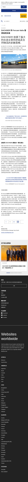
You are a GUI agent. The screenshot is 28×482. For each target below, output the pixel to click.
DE (10, 441)
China (2, 390)
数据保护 (3, 295)
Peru (2, 379)
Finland (3, 426)
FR (6, 420)
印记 (2, 293)
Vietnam (3, 411)
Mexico (2, 377)
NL (8, 420)
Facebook (4, 313)
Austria (2, 417)
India (2, 394)
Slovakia (3, 454)
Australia (3, 469)
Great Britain (4, 433)
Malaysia (3, 403)
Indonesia (3, 396)
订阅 (14, 285)
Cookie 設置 (4, 297)
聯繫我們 (3, 307)
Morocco (3, 360)
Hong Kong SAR (5, 392)
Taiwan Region (4, 407)
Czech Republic (5, 422)
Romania (3, 452)
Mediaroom (7, 15)
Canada (3, 372)
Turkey (2, 463)
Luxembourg (4, 441)
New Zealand (4, 471)
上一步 (3, 25)
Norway (3, 446)
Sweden (3, 458)
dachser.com (4, 351)
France (2, 428)
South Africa (4, 362)
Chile (2, 375)
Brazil (2, 370)
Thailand (3, 409)
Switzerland (4, 461)
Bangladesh (4, 387)
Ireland (2, 437)
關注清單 (22, 21)
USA (2, 381)
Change (14, 10)
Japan (2, 398)
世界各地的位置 (5, 303)
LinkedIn (4, 315)
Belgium (3, 420)
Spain (2, 456)
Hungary (3, 435)
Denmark (3, 424)
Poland (2, 448)
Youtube (4, 317)
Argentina (3, 368)
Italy (2, 439)
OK (24, 6)
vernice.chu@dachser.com (7, 232)
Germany (3, 430)
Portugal (3, 450)
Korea (2, 400)
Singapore (3, 405)
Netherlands (4, 443)
